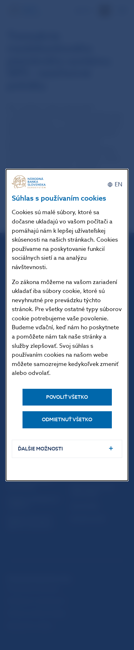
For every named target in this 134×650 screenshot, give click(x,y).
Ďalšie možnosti (40, 449)
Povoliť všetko (67, 397)
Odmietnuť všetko (67, 419)
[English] (114, 184)
